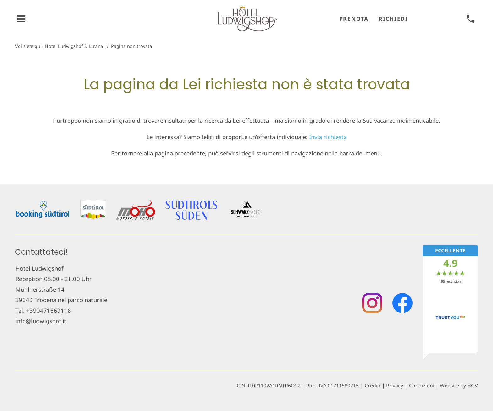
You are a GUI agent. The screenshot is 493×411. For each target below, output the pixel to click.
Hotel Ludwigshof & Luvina (74, 46)
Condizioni (421, 385)
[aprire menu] (21, 19)
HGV (472, 385)
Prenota (353, 18)
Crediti (372, 385)
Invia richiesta (328, 137)
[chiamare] (470, 19)
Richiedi (393, 18)
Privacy (394, 385)
